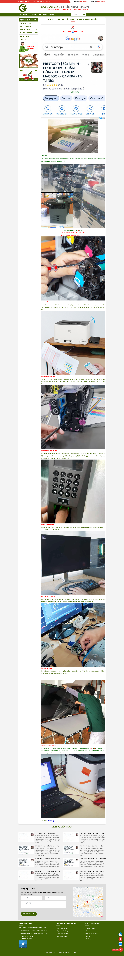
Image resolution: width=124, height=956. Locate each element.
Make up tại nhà (29, 29)
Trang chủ (24, 14)
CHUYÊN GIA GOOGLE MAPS (29, 33)
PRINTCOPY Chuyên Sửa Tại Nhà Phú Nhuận (93, 858)
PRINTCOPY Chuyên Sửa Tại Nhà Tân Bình (47, 871)
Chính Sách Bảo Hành (62, 933)
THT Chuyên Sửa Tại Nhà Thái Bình (45, 833)
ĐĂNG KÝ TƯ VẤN (28, 914)
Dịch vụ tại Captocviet (91, 933)
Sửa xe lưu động (29, 26)
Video (45, 14)
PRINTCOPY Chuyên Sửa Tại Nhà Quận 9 (92, 846)
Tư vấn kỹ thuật (35, 14)
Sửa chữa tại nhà (29, 23)
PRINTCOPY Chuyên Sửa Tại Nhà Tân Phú (92, 871)
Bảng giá (29, 39)
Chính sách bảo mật (62, 936)
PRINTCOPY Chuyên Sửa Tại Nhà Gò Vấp (47, 846)
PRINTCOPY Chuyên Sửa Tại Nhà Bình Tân (47, 858)
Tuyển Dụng (89, 939)
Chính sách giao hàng (62, 928)
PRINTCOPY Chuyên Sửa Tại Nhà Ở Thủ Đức (93, 833)
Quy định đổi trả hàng (62, 931)
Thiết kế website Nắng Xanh (73, 952)
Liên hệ (51, 14)
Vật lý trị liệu (24, 36)
